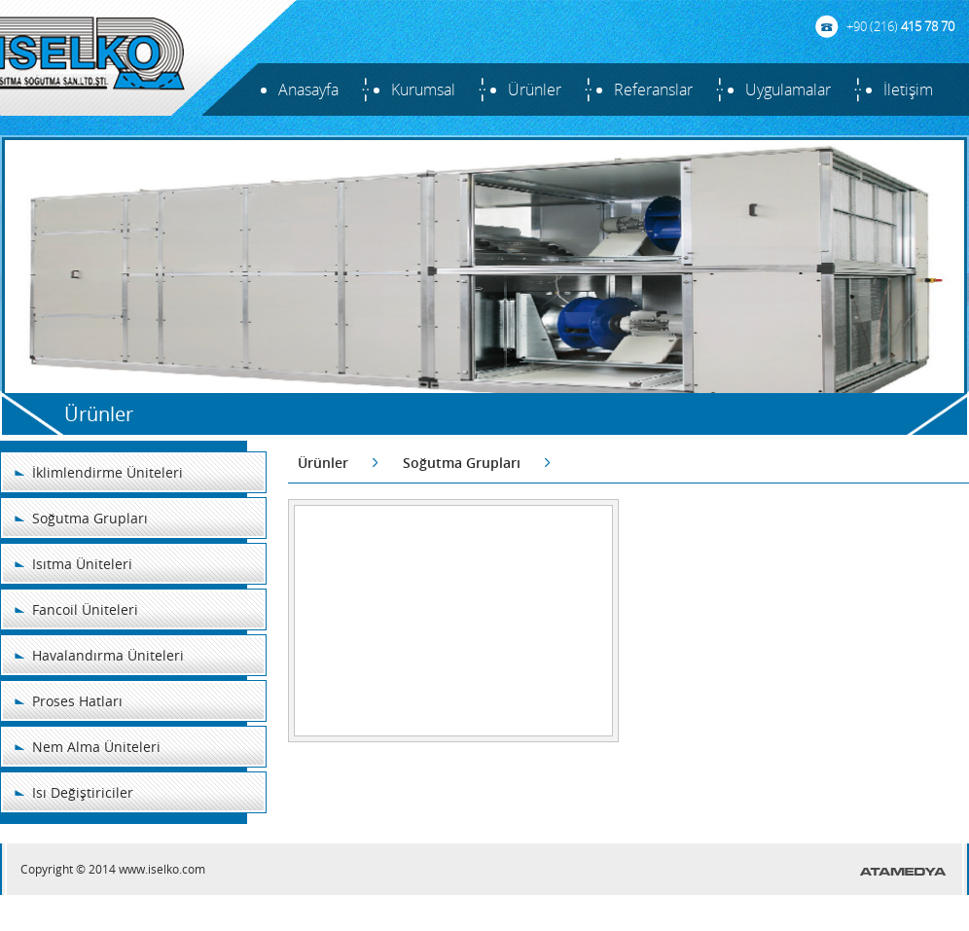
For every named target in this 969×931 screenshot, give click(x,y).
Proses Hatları (77, 701)
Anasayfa (308, 89)
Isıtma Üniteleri (82, 564)
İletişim (908, 89)
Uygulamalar (788, 89)
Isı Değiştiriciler (82, 792)
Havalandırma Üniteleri (108, 655)
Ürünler (534, 89)
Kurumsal (423, 89)
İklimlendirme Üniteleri (107, 472)
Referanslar (653, 89)
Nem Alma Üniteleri (96, 746)
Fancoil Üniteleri (85, 609)
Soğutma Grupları (90, 518)
